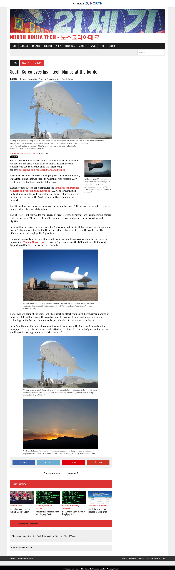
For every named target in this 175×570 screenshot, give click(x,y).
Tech (102, 45)
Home (14, 45)
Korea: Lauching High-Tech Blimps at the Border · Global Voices (46, 536)
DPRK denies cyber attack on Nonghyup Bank (74, 513)
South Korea (67, 79)
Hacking (39, 506)
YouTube (142, 558)
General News (16, 506)
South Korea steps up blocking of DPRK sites (97, 510)
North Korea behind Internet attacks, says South (47, 513)
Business (36, 45)
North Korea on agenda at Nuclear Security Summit (20, 510)
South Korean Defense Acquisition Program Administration (44, 189)
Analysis (24, 45)
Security (83, 45)
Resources (70, 45)
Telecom (111, 45)
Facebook (132, 558)
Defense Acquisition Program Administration (40, 79)
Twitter (124, 558)
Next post (72, 473)
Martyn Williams (27, 154)
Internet (48, 45)
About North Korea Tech (156, 558)
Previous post (51, 473)
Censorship (93, 506)
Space (93, 45)
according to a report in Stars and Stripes (42, 169)
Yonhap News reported (35, 242)
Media (58, 45)
